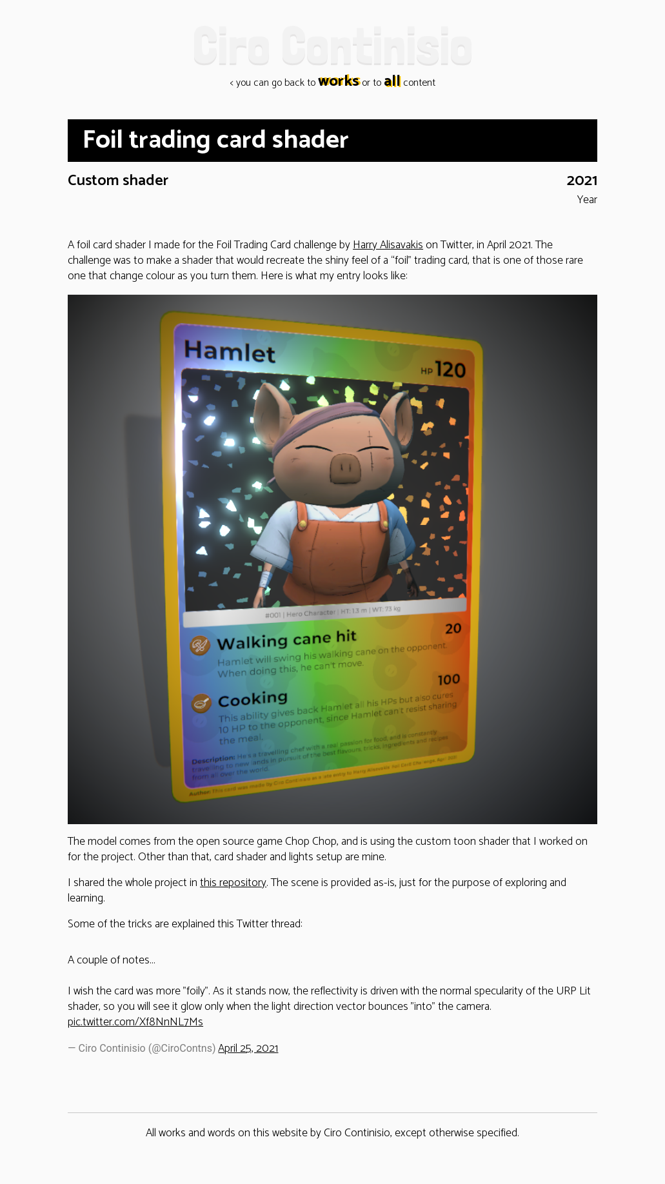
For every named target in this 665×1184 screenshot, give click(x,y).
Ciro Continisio (332, 44)
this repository (233, 883)
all (392, 82)
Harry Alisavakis (388, 245)
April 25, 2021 (248, 1049)
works (338, 82)
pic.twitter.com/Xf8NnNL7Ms (135, 1022)
